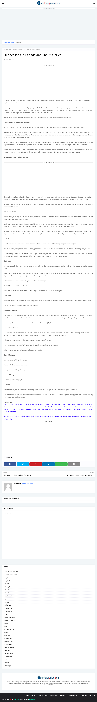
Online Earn (8, 644)
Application (8, 581)
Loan (6, 632)
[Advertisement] (48, 24)
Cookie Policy (54, 695)
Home (5, 49)
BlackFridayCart (27, 484)
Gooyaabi (32, 699)
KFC (6, 626)
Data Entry (8, 602)
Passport (7, 650)
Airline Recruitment (11, 575)
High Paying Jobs (10, 620)
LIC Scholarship (9, 629)
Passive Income (9, 647)
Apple (6, 578)
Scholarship (8, 656)
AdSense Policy (43, 695)
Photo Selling (9, 653)
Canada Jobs (11, 49)
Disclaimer (63, 695)
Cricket (7, 599)
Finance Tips (8, 608)
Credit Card (8, 596)
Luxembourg (8, 638)
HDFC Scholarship (10, 617)
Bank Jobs (8, 584)
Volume (7, 662)
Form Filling (8, 611)
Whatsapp (8, 666)
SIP (6, 659)
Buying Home (9, 587)
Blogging (16, 699)
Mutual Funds (9, 641)
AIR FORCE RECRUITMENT (12, 571)
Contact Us (92, 695)
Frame (7, 614)
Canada (7, 590)
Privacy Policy (73, 695)
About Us (33, 695)
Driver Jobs (8, 605)
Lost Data (7, 635)
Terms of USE (83, 695)
